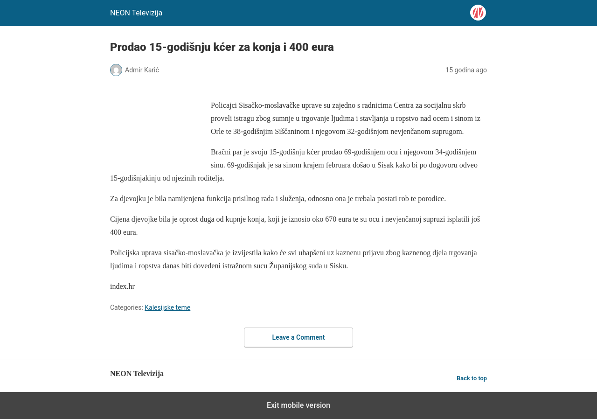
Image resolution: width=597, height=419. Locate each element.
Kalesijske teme (167, 307)
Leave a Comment (298, 337)
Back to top (472, 378)
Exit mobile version (298, 405)
